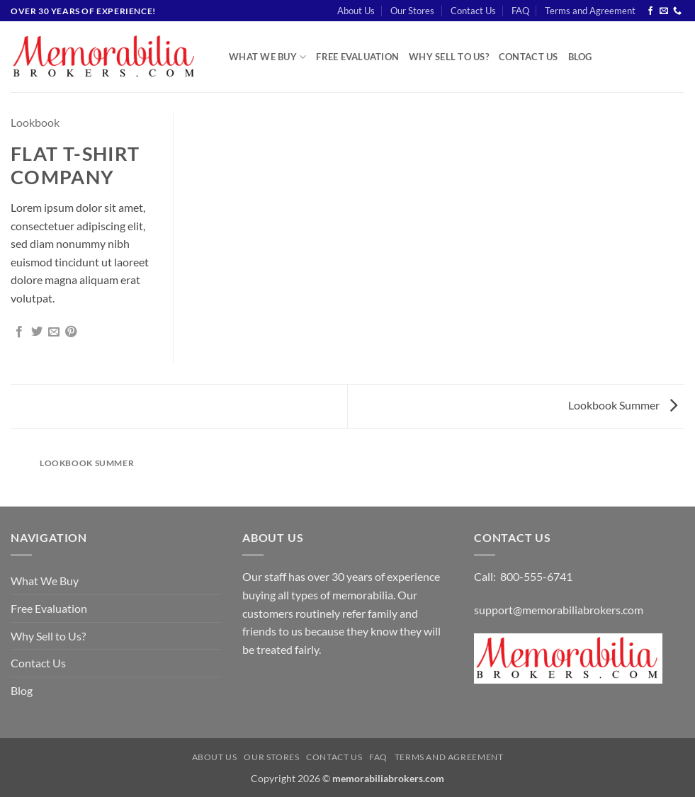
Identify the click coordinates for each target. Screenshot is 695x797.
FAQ (520, 10)
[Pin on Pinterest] (71, 332)
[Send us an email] (664, 11)
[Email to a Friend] (54, 332)
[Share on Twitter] (37, 332)
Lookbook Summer (622, 405)
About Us (356, 10)
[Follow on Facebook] (650, 11)
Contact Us (473, 10)
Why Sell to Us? (449, 56)
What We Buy (267, 57)
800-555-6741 (536, 576)
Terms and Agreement (590, 10)
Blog (580, 56)
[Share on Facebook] (19, 332)
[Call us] (677, 11)
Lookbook (35, 122)
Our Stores (412, 10)
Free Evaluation (357, 56)
